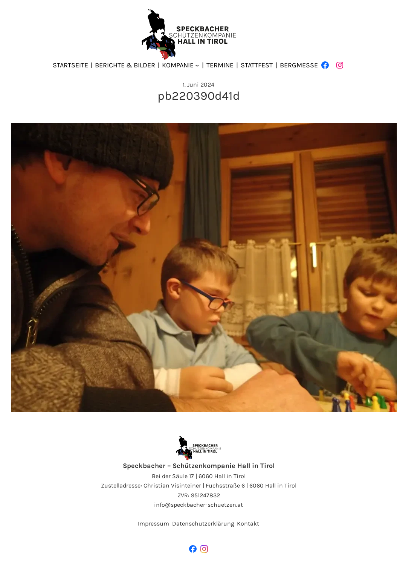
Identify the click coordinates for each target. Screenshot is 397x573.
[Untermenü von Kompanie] (197, 65)
